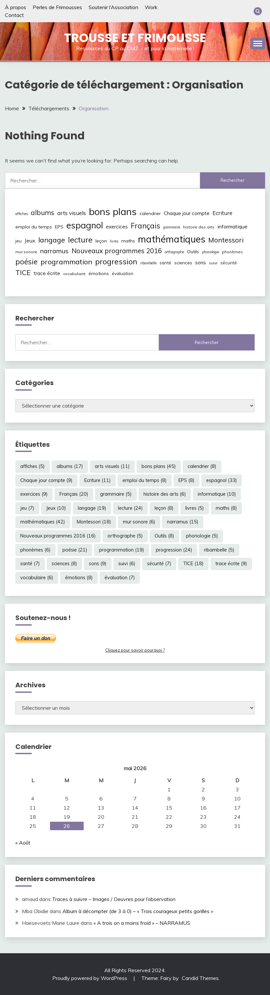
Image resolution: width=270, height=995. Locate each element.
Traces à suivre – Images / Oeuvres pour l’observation (114, 899)
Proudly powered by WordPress (90, 978)
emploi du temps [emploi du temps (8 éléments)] (33, 227)
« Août (22, 842)
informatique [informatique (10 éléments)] (232, 226)
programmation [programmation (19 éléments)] (66, 261)
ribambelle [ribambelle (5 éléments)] (148, 263)
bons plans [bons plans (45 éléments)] (113, 211)
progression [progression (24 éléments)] (116, 261)
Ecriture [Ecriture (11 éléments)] (222, 213)
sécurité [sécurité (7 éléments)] (228, 262)
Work (151, 7)
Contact (14, 15)
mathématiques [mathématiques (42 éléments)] (171, 239)
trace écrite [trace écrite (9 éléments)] (47, 273)
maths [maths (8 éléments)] (128, 241)
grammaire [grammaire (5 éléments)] (171, 227)
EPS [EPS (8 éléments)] (59, 227)
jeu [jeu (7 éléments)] (18, 240)
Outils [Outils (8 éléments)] (193, 252)
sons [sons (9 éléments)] (200, 262)
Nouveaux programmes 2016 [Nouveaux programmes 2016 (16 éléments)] (117, 251)
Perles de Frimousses (57, 7)
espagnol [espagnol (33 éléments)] (84, 225)
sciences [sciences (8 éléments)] (183, 263)
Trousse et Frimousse (135, 37)
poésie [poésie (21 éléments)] (26, 261)
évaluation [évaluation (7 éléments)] (122, 273)
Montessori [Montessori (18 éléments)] (226, 240)
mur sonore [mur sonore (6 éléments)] (26, 251)
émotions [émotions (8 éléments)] (99, 273)
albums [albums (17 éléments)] (42, 212)
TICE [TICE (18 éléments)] (23, 272)
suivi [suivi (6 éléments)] (213, 262)
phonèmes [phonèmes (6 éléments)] (232, 251)
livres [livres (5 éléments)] (114, 241)
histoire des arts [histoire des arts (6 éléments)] (198, 227)
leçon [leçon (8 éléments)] (101, 241)
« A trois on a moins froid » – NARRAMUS (141, 923)
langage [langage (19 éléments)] (51, 239)
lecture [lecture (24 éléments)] (80, 239)
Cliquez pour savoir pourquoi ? (135, 650)
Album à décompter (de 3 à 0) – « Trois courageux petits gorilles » (137, 911)
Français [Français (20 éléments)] (145, 225)
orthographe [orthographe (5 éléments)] (174, 252)
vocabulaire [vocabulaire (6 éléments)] (74, 273)
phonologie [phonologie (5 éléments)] (210, 252)
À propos (15, 7)
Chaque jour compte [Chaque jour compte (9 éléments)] (187, 213)
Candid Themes (200, 978)
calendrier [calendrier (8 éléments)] (150, 213)
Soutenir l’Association (113, 7)
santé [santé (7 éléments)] (165, 262)
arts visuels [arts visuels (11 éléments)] (71, 213)
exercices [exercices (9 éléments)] (117, 227)
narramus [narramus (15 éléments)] (54, 251)
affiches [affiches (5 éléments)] (21, 213)
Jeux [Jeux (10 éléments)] (30, 240)
